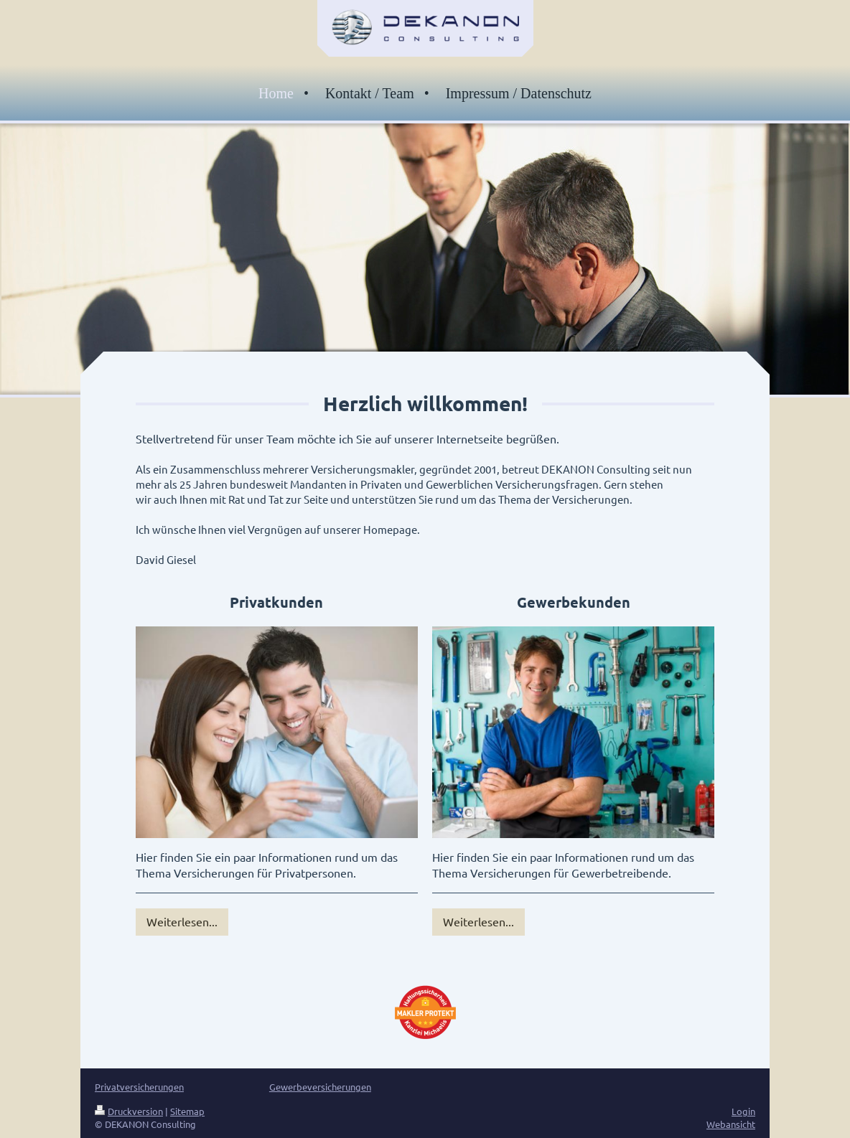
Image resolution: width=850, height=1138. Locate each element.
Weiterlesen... (182, 921)
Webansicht (730, 1124)
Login (743, 1111)
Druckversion (129, 1111)
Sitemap (187, 1111)
